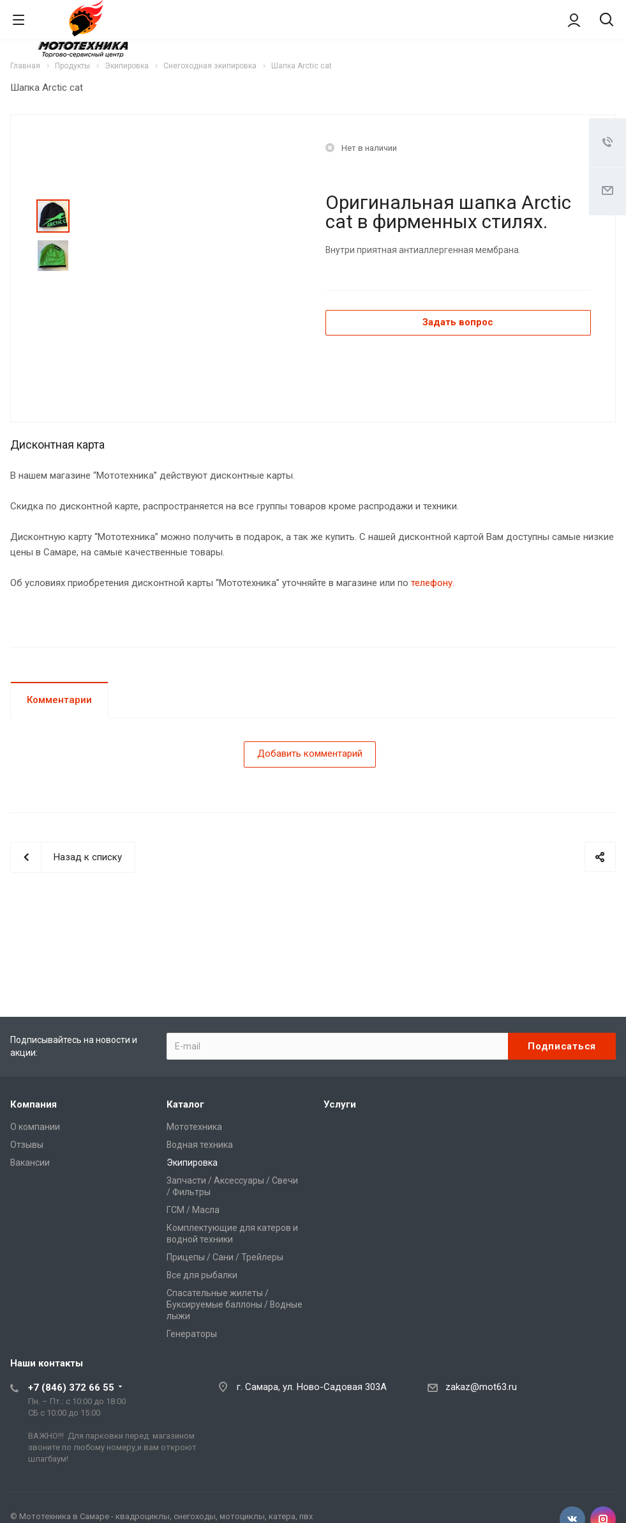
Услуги (340, 1104)
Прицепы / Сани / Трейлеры (225, 1257)
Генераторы (192, 1334)
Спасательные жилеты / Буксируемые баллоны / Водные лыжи (234, 1304)
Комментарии (59, 700)
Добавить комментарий (309, 753)
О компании (35, 1127)
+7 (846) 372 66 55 (71, 1387)
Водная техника (200, 1145)
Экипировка (192, 1162)
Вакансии (30, 1162)
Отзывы (26, 1145)
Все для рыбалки (202, 1275)
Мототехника (194, 1127)
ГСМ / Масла (193, 1210)
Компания (33, 1104)
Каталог (185, 1104)
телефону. (432, 583)
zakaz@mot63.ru (481, 1387)
